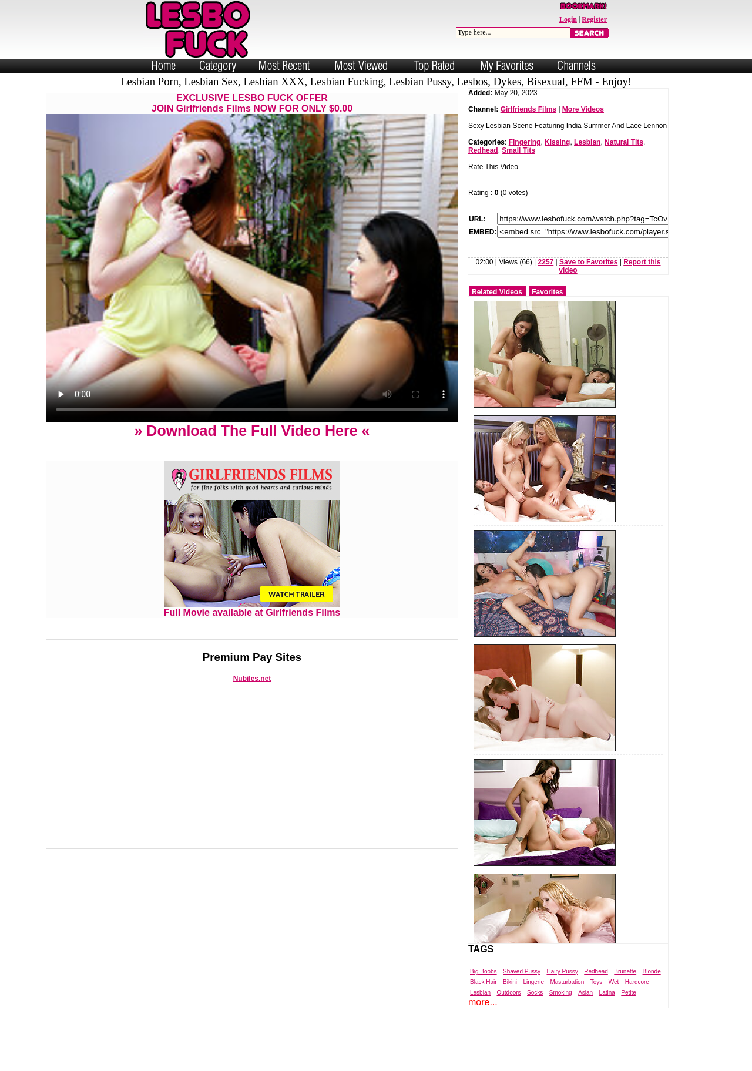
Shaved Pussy (521, 971)
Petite (628, 992)
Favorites (547, 292)
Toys (596, 982)
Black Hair (483, 982)
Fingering (525, 142)
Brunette (625, 971)
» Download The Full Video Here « (252, 430)
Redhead (483, 150)
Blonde (652, 971)
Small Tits (518, 150)
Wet (614, 982)
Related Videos (497, 292)
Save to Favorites (588, 262)
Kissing (557, 142)
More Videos (583, 109)
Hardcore (637, 982)
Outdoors (508, 992)
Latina (607, 992)
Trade (428, 1061)
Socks (535, 992)
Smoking (560, 992)
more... (483, 1002)
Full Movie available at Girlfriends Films (252, 608)
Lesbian (587, 142)
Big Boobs (483, 971)
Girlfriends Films (528, 109)
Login (568, 19)
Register (594, 19)
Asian (585, 992)
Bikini (510, 982)
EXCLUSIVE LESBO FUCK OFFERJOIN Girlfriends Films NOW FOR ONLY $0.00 (252, 103)
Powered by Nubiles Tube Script (364, 1061)
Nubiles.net (252, 678)
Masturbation (567, 982)
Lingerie (533, 982)
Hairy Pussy (562, 971)
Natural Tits (624, 142)
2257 (546, 262)
